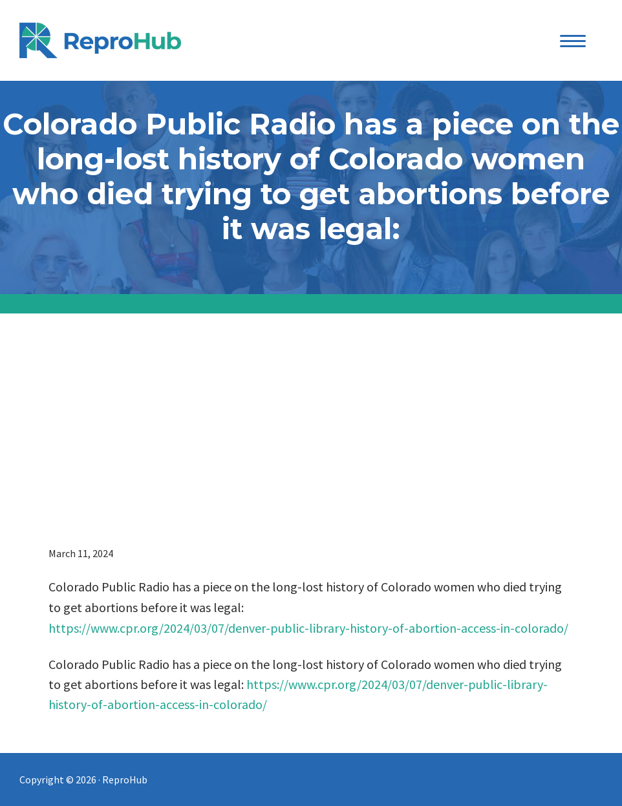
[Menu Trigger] (573, 40)
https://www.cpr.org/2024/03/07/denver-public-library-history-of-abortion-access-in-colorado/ (308, 628)
